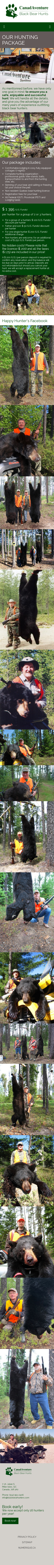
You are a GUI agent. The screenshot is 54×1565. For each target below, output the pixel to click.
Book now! (10, 1520)
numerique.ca (27, 1547)
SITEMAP (27, 1542)
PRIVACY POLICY (27, 1537)
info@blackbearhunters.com (15, 1497)
